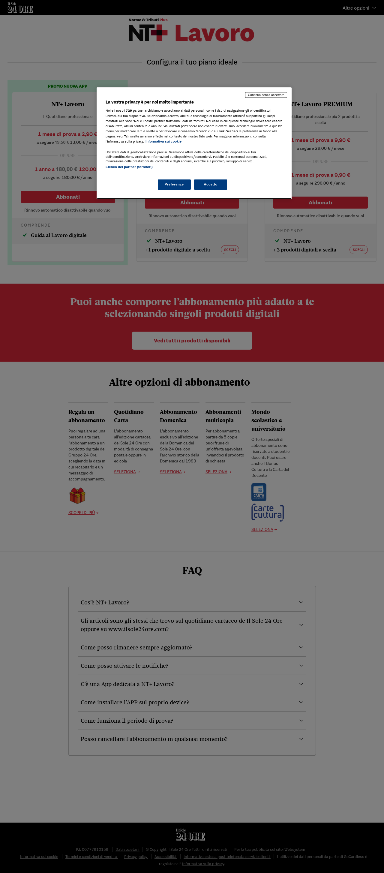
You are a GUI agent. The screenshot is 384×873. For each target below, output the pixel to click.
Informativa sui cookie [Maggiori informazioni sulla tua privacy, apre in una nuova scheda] (164, 141)
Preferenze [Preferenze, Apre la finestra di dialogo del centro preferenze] (174, 184)
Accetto (211, 184)
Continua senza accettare (266, 95)
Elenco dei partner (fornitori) (129, 167)
